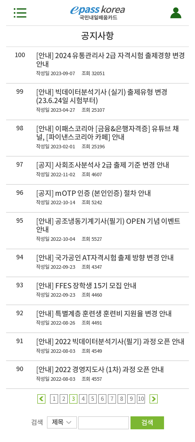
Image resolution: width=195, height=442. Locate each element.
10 (141, 398)
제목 (61, 423)
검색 (147, 422)
